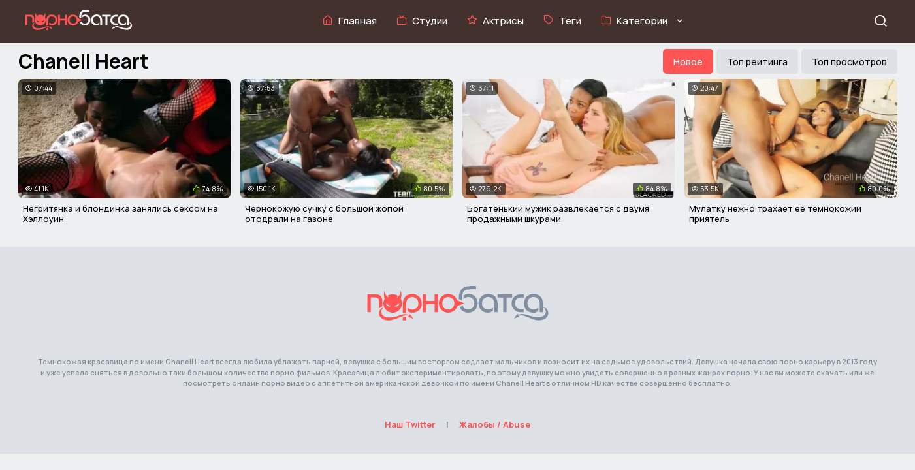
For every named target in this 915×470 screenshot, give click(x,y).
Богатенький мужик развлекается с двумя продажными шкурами (558, 213)
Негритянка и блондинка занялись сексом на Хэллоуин (120, 213)
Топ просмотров (849, 61)
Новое (688, 61)
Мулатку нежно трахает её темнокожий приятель (775, 213)
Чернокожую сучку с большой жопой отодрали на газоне (324, 213)
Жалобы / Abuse (494, 424)
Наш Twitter (410, 424)
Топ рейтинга (757, 61)
